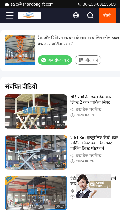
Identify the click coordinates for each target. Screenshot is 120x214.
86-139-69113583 (96, 4)
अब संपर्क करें (55, 60)
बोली (107, 15)
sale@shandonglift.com (29, 4)
